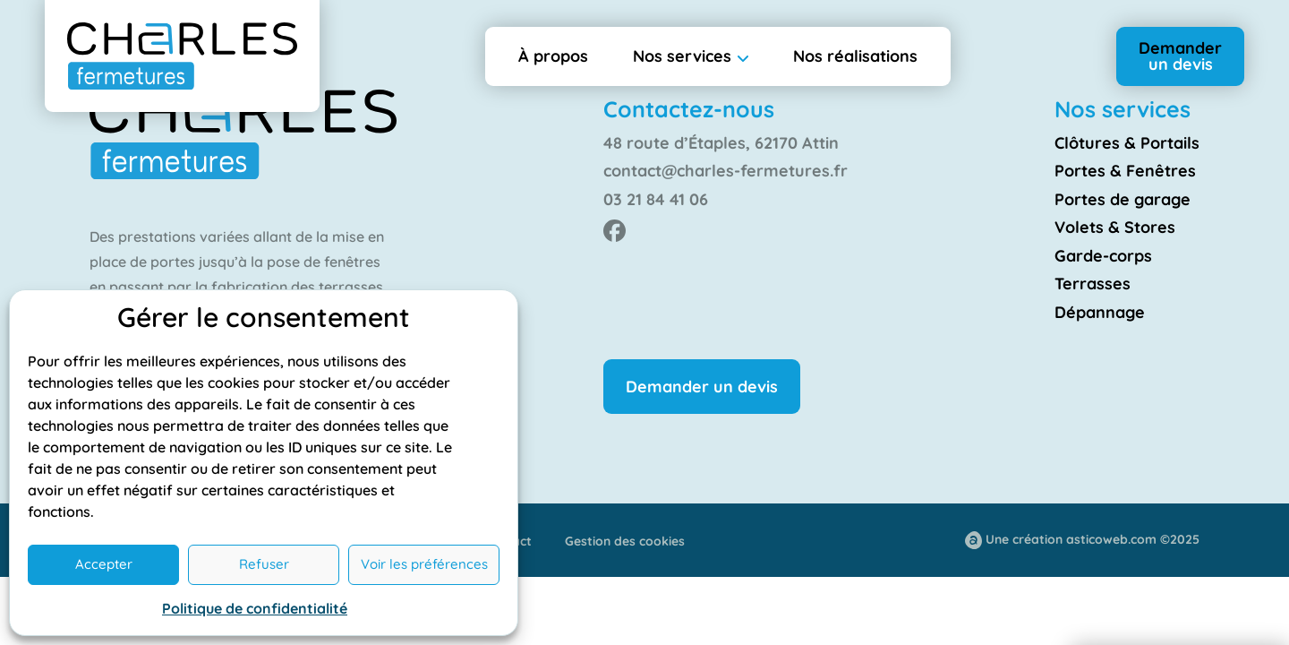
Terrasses (1092, 283)
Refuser (264, 563)
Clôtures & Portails (1126, 143)
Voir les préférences (424, 563)
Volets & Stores (1114, 227)
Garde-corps (1103, 255)
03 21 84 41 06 (655, 199)
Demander (1180, 56)
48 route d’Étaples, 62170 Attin (721, 143)
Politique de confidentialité (254, 608)
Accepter (103, 563)
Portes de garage (1122, 199)
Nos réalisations (855, 56)
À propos (553, 56)
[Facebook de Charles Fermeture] (614, 230)
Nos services (682, 56)
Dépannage (1099, 312)
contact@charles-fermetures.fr (725, 170)
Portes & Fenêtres (1125, 170)
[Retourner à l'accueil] (182, 56)
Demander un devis (702, 386)
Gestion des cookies (625, 541)
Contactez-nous (688, 109)
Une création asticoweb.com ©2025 (1092, 539)
